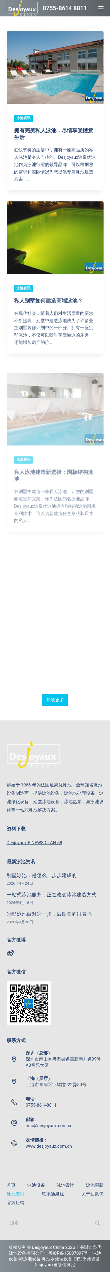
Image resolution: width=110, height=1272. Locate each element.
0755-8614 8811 (65, 8)
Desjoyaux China (48, 1247)
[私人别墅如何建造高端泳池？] (55, 243)
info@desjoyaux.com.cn (49, 1125)
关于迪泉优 (93, 1194)
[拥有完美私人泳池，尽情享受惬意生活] (55, 67)
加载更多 (55, 700)
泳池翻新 (95, 1185)
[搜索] (98, 1223)
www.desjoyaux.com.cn (49, 1146)
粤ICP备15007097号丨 (70, 1253)
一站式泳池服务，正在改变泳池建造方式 (52, 895)
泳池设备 (36, 1185)
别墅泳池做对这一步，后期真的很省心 (49, 914)
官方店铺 (15, 1203)
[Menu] (101, 8)
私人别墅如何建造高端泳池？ (48, 306)
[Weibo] (10, 953)
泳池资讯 (23, 118)
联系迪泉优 (53, 1194)
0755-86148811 (41, 1105)
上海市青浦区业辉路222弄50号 (56, 1084)
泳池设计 (65, 1185)
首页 (11, 1185)
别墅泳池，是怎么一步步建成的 (42, 875)
